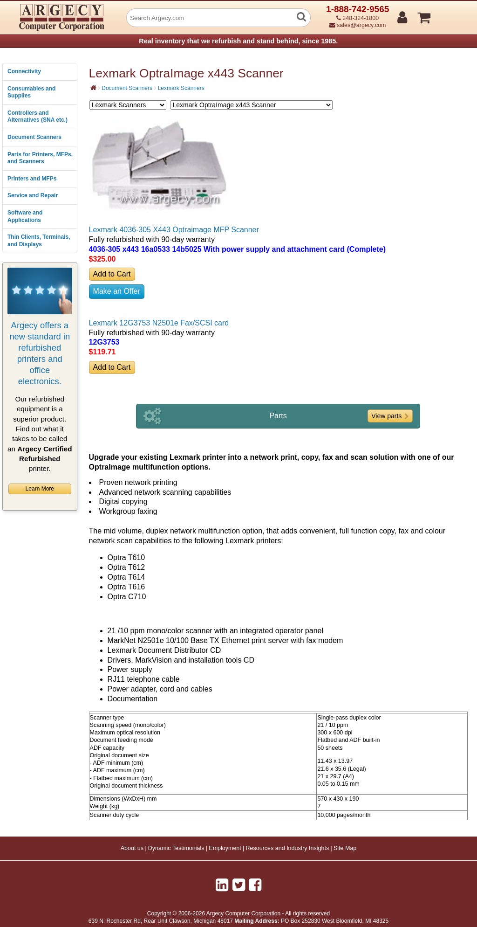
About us (132, 848)
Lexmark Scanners (181, 88)
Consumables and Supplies (31, 92)
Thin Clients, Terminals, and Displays (38, 241)
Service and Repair (32, 195)
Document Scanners (34, 137)
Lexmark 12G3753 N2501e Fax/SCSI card (159, 323)
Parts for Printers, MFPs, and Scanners (40, 158)
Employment (225, 848)
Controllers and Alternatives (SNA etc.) (37, 117)
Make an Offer (116, 291)
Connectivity (24, 71)
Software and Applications (24, 216)
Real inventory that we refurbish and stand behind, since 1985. (238, 41)
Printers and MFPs (31, 178)
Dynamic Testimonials (176, 848)
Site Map (345, 848)
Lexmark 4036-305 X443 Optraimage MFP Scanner (174, 230)
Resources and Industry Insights (287, 848)
